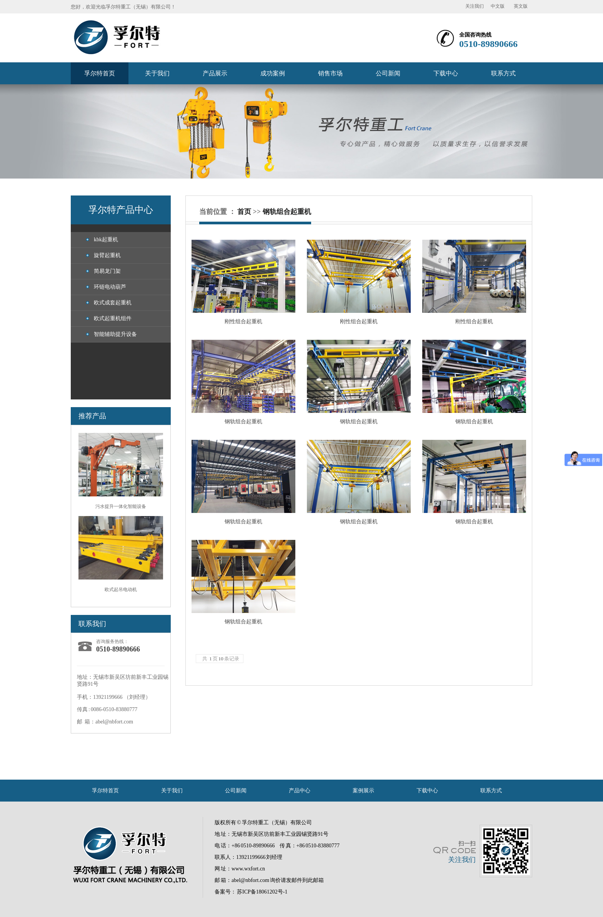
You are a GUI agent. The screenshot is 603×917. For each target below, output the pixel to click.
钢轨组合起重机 (287, 211)
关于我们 (157, 73)
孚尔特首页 (99, 73)
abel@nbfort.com (250, 880)
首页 (244, 211)
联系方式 (503, 73)
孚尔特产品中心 (120, 210)
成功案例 (272, 73)
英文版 (521, 6)
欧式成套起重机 (113, 303)
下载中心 (445, 73)
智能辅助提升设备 (115, 334)
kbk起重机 (106, 239)
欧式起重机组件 (113, 318)
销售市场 (330, 73)
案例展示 (363, 790)
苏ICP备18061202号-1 (262, 892)
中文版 (498, 6)
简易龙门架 (107, 271)
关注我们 (474, 6)
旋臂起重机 (107, 255)
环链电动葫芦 (110, 287)
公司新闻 (388, 73)
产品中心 (299, 790)
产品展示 (215, 73)
